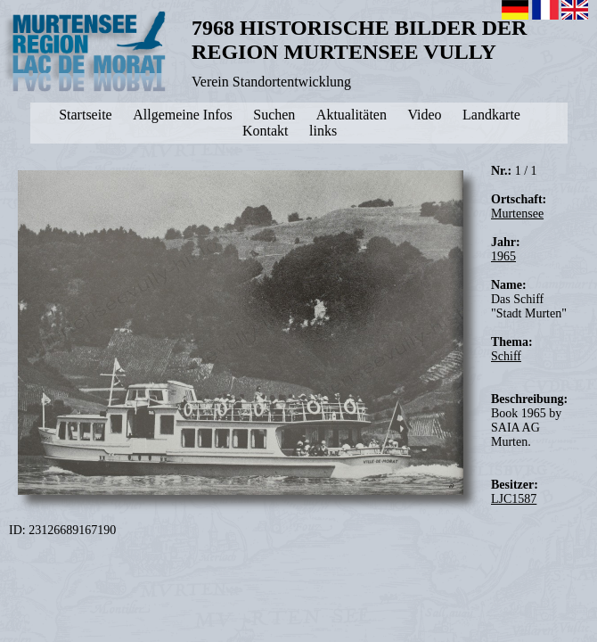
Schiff (506, 356)
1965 (503, 256)
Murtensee (517, 213)
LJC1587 (513, 499)
